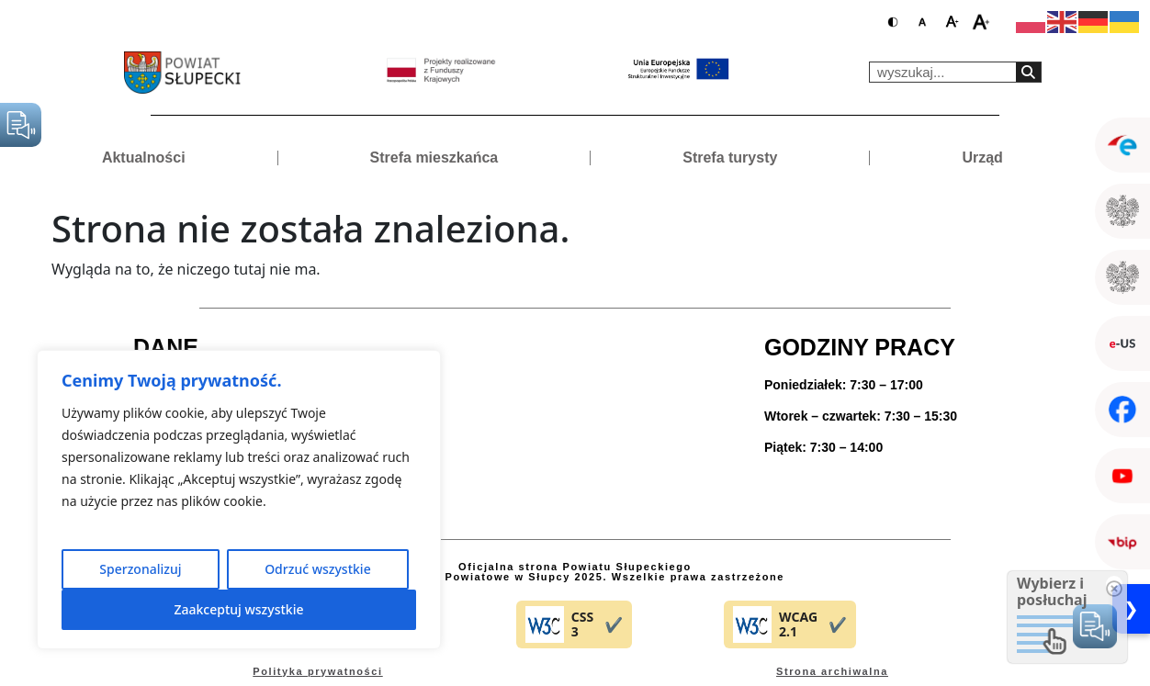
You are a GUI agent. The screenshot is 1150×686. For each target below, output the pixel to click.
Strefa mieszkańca (434, 157)
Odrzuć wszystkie (318, 569)
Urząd (982, 157)
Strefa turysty (729, 157)
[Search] (1029, 72)
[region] (239, 499)
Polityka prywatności (317, 671)
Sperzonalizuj (140, 569)
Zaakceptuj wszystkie (238, 609)
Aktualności (144, 157)
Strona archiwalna (832, 671)
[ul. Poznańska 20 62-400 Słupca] (575, 416)
